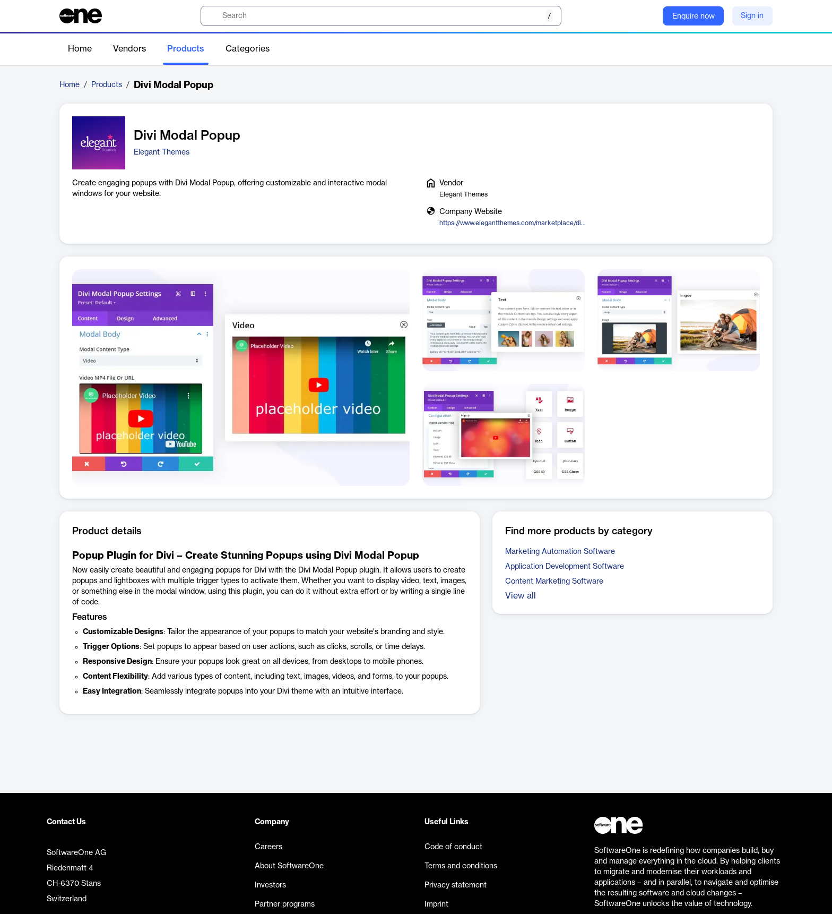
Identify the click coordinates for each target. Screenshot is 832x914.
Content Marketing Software (554, 581)
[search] (381, 16)
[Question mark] (647, 16)
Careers (268, 847)
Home (80, 49)
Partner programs (285, 904)
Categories (248, 49)
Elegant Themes (161, 152)
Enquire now (693, 16)
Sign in (752, 16)
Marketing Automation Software (560, 552)
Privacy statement (455, 885)
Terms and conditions (460, 866)
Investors (270, 885)
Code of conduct (453, 847)
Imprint (436, 904)
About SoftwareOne (289, 866)
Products (185, 49)
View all (520, 596)
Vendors (129, 49)
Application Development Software (564, 566)
